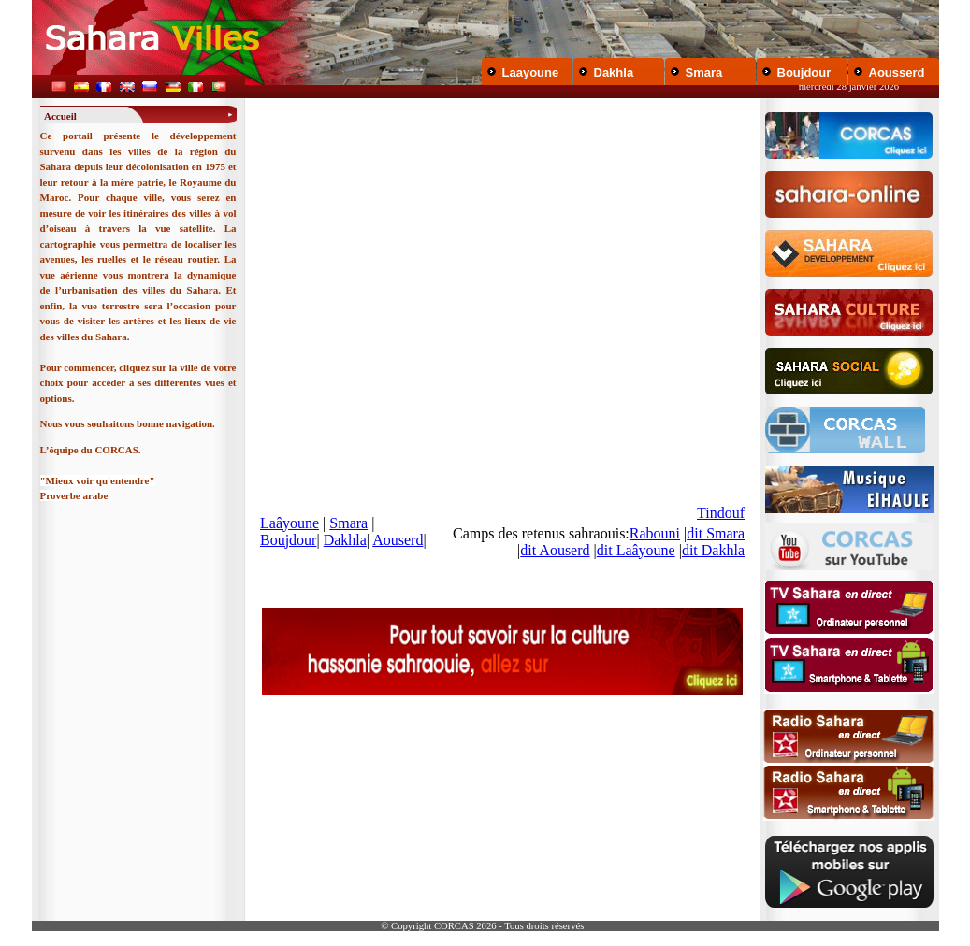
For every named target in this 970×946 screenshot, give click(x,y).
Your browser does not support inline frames (502, 348)
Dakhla (614, 72)
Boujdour (804, 72)
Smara (704, 72)
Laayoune (530, 72)
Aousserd (897, 72)
